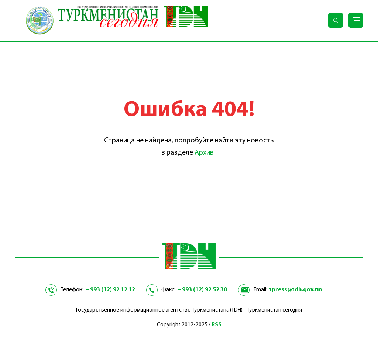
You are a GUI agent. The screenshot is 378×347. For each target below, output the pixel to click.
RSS (216, 325)
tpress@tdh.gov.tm (295, 290)
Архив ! (206, 153)
